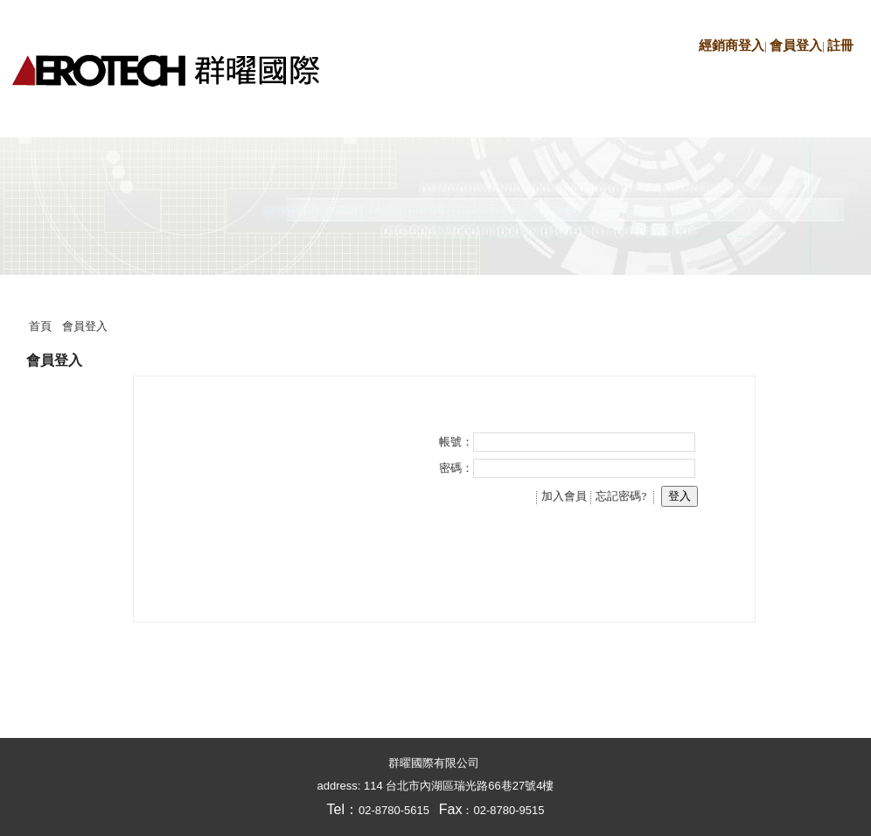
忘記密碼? (621, 495)
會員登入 (796, 46)
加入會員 (564, 495)
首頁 (40, 326)
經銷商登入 (731, 46)
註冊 (840, 46)
